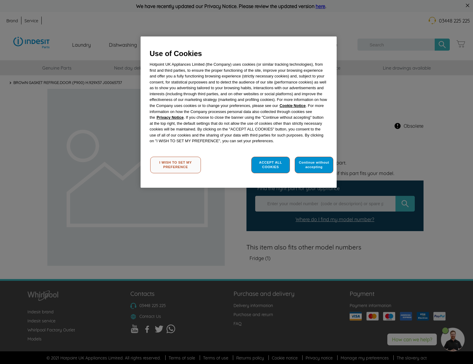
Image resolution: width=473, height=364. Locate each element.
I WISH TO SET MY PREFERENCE (175, 165)
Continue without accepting (314, 165)
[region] (239, 112)
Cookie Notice (293, 105)
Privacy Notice (170, 117)
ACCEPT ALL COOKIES (270, 165)
